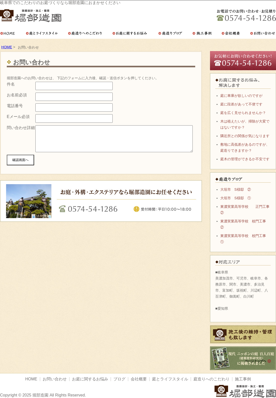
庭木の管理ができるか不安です (244, 159)
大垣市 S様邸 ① (235, 198)
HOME (6, 47)
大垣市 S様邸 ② (235, 189)
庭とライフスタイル (170, 379)
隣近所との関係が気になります (244, 136)
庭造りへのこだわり (211, 379)
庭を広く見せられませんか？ (243, 113)
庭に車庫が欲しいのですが (241, 96)
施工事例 (243, 379)
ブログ (119, 379)
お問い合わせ (55, 379)
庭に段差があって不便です (241, 104)
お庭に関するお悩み (90, 379)
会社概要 (139, 379)
